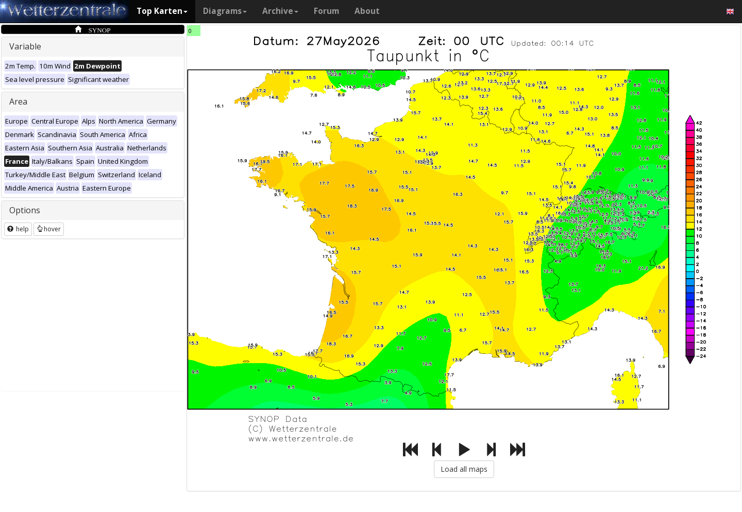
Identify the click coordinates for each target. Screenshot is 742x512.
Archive (280, 11)
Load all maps (464, 469)
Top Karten (162, 11)
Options (24, 210)
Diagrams (225, 11)
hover (49, 229)
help (18, 229)
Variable (25, 46)
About (367, 11)
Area (18, 101)
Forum (326, 11)
